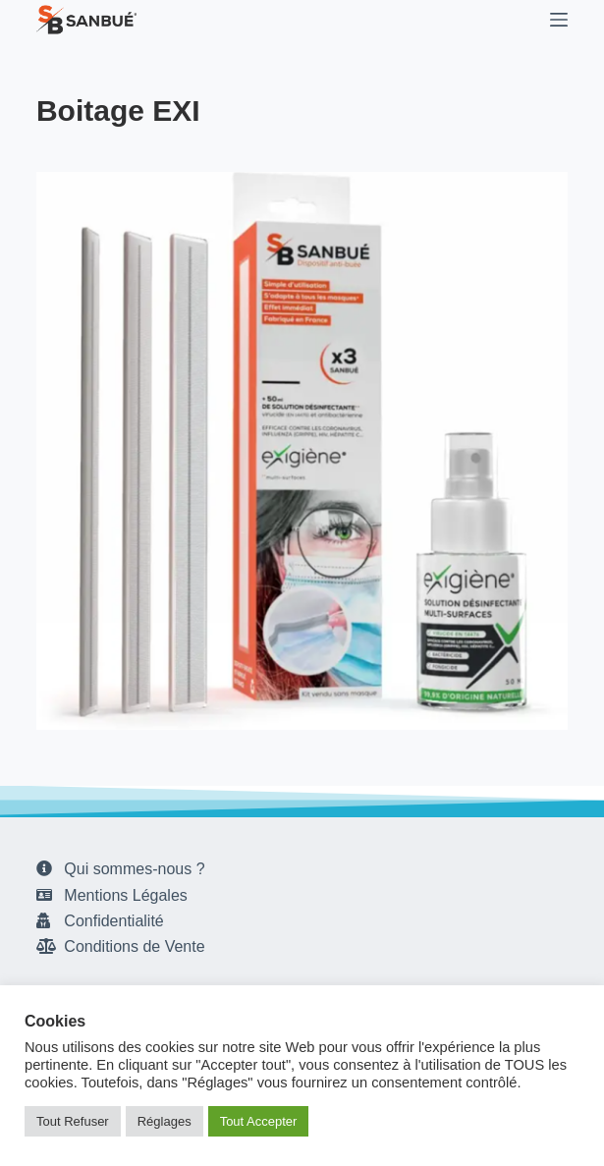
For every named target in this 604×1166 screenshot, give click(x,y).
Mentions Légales (125, 895)
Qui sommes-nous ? (134, 869)
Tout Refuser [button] (72, 1121)
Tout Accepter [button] (259, 1121)
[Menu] (559, 19)
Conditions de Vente (134, 946)
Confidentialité (113, 921)
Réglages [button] (164, 1121)
